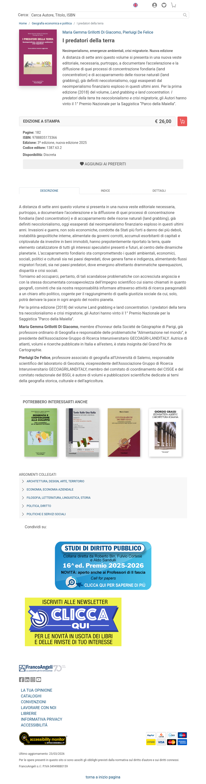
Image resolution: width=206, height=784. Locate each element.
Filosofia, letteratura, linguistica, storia (59, 497)
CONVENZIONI (33, 702)
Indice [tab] (105, 190)
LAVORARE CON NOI (38, 707)
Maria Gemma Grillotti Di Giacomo (92, 32)
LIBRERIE (29, 713)
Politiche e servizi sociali (46, 514)
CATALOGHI (31, 696)
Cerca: (23, 15)
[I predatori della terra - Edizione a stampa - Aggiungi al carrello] (182, 121)
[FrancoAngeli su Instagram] (32, 680)
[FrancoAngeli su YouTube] (38, 680)
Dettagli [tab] (159, 190)
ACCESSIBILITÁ (34, 725)
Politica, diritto (39, 506)
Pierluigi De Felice (138, 32)
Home (23, 23)
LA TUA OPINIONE (36, 690)
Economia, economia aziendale (50, 489)
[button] (134, 5)
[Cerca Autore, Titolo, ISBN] (105, 15)
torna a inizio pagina (103, 777)
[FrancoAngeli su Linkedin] (27, 680)
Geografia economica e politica (52, 23)
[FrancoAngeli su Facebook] (21, 680)
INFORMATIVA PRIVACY (41, 719)
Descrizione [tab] (49, 190)
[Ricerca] (185, 15)
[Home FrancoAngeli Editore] (35, 6)
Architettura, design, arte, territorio (56, 481)
